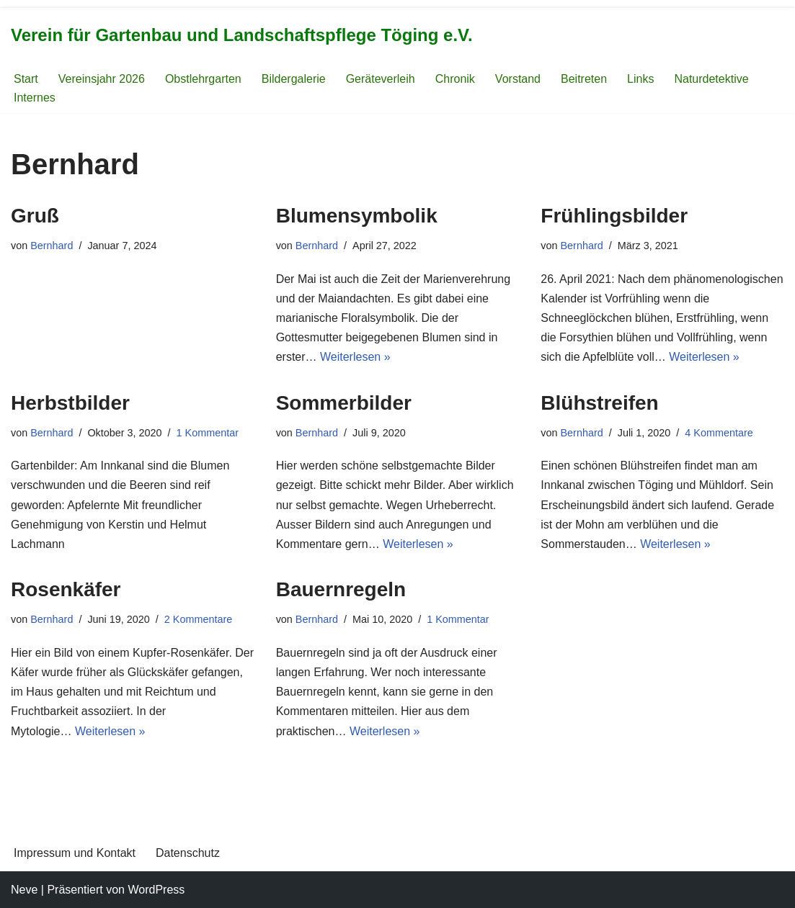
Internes (34, 97)
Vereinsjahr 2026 (101, 79)
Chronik (455, 79)
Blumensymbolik (357, 215)
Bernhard (51, 245)
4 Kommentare (718, 433)
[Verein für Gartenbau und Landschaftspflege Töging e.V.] (242, 35)
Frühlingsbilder (614, 215)
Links (640, 79)
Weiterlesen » (355, 357)
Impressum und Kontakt (75, 853)
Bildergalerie (294, 79)
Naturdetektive (711, 79)
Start (26, 79)
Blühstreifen (599, 403)
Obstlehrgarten (203, 79)
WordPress (156, 890)
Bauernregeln (341, 589)
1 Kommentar (208, 433)
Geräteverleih (380, 79)
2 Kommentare (198, 619)
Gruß (35, 215)
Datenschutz (188, 853)
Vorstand (518, 79)
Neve (24, 890)
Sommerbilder (344, 403)
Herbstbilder (70, 403)
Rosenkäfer (66, 589)
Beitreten (584, 79)
